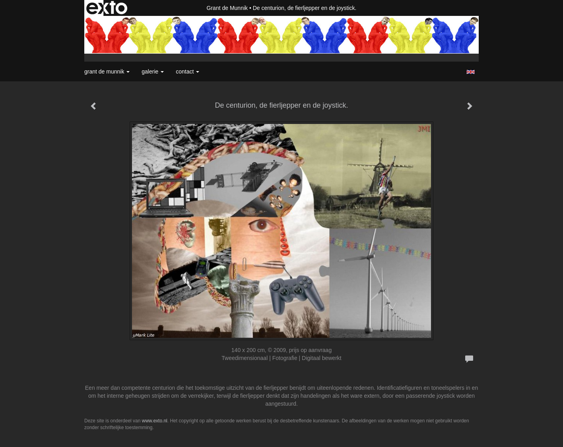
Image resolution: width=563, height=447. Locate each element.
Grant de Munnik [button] (107, 71)
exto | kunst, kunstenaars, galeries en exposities (106, 8)
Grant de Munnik (227, 8)
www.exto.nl (154, 421)
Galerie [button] (153, 71)
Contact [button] (187, 71)
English (470, 72)
